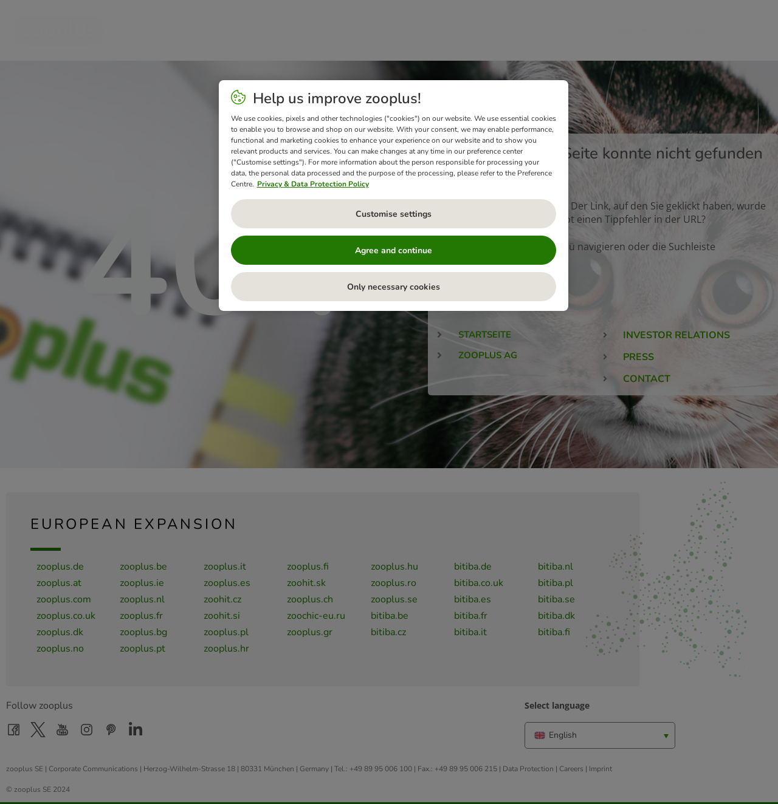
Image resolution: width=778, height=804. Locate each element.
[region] (393, 195)
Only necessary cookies (393, 287)
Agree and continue (393, 250)
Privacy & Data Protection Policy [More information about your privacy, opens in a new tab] (313, 184)
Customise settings (394, 214)
